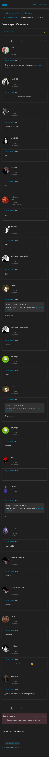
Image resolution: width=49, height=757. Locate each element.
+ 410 (15, 173)
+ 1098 (15, 622)
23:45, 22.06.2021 (9, 211)
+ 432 (15, 681)
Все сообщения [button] (41, 41)
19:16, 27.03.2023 (9, 659)
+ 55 (14, 143)
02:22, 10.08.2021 (9, 400)
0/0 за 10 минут (8, 32)
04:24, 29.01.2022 (9, 630)
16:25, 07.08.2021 (9, 370)
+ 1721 (15, 651)
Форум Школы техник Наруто (10, 747)
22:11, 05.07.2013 (9, 61)
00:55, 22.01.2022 (9, 601)
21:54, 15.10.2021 (9, 471)
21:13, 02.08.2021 (9, 299)
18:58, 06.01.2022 (9, 542)
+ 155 (15, 492)
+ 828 (15, 291)
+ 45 (14, 84)
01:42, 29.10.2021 (9, 500)
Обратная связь (19, 731)
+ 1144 (15, 533)
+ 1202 (15, 462)
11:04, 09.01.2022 (9, 571)
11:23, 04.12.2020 (9, 92)
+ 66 (14, 114)
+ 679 (15, 362)
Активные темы (7, 731)
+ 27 (14, 261)
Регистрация (42, 4)
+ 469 (15, 202)
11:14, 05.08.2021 (9, 341)
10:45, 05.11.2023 (9, 689)
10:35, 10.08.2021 (9, 441)
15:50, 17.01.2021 (9, 122)
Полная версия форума (12, 744)
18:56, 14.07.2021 (9, 240)
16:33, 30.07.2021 (9, 269)
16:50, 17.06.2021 (9, 181)
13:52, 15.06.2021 (9, 151)
